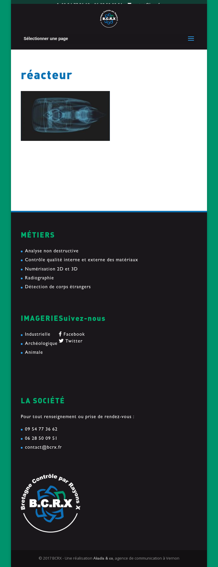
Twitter (71, 341)
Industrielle (37, 334)
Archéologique (41, 344)
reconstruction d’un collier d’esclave (61, 171)
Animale (34, 353)
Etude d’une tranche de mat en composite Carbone (77, 180)
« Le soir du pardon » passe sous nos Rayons (70, 190)
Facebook (72, 334)
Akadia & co (103, 559)
